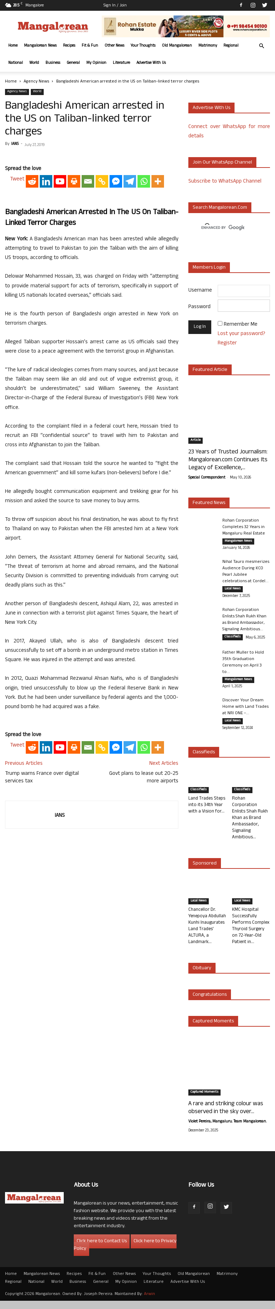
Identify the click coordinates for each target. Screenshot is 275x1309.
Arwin (149, 1302)
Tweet (17, 278)
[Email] (88, 280)
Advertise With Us (151, 63)
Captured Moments (213, 1030)
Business (52, 63)
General (73, 63)
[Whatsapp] (144, 280)
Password (199, 307)
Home (13, 46)
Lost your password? (241, 334)
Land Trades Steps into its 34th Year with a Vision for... (206, 813)
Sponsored (205, 872)
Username (200, 290)
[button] (261, 46)
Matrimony (207, 46)
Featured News (209, 503)
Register (227, 343)
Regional (230, 46)
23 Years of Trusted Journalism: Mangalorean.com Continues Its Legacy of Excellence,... (227, 460)
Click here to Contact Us (102, 1250)
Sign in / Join (115, 6)
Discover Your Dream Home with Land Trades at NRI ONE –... (245, 714)
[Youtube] (60, 280)
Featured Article (210, 370)
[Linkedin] (46, 280)
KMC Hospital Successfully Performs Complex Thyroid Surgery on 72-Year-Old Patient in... (250, 934)
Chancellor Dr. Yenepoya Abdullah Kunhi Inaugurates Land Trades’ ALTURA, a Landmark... (207, 934)
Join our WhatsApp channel (222, 163)
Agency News (36, 81)
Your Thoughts (143, 46)
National (15, 63)
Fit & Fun (90, 46)
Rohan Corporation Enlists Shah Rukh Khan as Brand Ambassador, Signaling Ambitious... (244, 623)
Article (195, 440)
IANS (15, 144)
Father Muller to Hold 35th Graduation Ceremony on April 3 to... (243, 667)
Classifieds (233, 640)
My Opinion (96, 63)
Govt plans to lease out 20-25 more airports (143, 876)
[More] (157, 280)
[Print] (74, 280)
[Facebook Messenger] (116, 280)
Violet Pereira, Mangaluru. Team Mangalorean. (227, 1130)
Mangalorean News (40, 46)
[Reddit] (32, 280)
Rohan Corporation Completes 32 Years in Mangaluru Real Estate (243, 527)
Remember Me (240, 324)
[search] (222, 228)
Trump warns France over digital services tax (42, 876)
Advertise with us (211, 108)
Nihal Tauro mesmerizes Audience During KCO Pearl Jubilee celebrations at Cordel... (245, 573)
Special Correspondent (206, 478)
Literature (121, 63)
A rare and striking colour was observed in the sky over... (225, 1116)
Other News (114, 46)
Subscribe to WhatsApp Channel (224, 181)
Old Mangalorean (177, 46)
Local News (233, 591)
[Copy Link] (102, 280)
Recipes (69, 46)
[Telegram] (130, 280)
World (34, 63)
